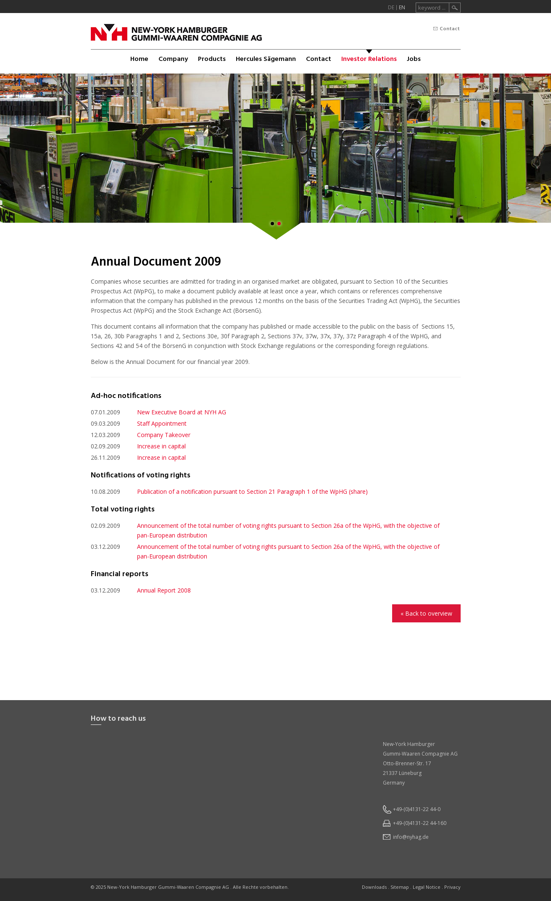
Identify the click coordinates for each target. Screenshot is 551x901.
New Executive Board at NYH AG (181, 412)
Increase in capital (161, 446)
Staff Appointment (162, 423)
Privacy (452, 887)
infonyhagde (411, 836)
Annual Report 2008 (164, 590)
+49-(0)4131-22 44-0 (416, 809)
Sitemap (399, 887)
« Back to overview (426, 613)
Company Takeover (163, 435)
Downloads (374, 887)
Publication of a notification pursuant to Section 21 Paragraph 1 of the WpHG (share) (252, 491)
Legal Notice (426, 887)
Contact (450, 29)
